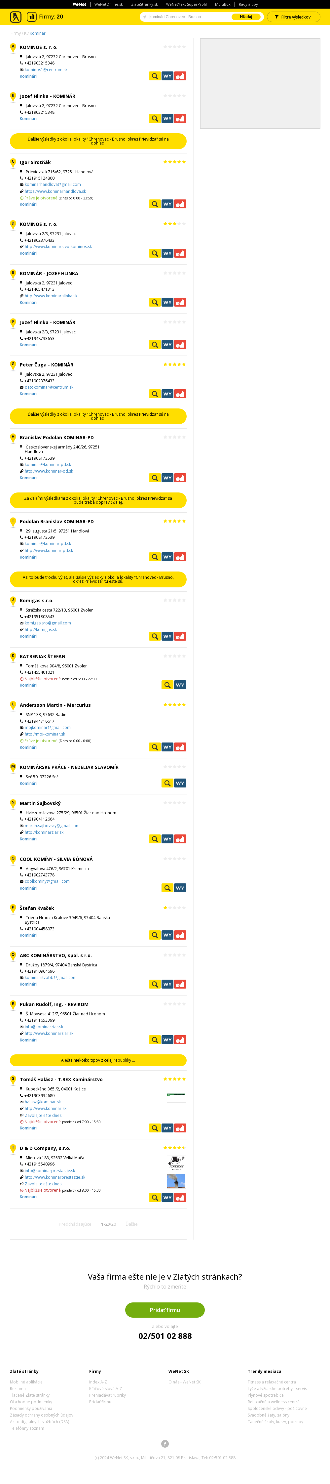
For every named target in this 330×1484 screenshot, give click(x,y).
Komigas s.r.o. (37, 600)
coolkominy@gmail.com (47, 881)
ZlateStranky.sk (144, 4)
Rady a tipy (248, 4)
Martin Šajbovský (40, 803)
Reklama (18, 1388)
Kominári (38, 33)
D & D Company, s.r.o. (45, 1148)
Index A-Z (98, 1382)
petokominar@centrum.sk (49, 387)
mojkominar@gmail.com (48, 727)
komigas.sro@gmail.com (48, 623)
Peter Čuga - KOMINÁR (46, 364)
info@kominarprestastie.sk (50, 1170)
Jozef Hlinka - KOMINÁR (47, 96)
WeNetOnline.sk (108, 4)
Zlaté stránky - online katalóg (16, 17)
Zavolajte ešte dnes (43, 1115)
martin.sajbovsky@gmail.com (52, 825)
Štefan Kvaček (37, 908)
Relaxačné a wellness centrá (274, 1402)
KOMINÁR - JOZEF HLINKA (49, 273)
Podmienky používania (31, 1408)
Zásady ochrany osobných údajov (41, 1415)
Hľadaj (246, 17)
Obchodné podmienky (31, 1402)
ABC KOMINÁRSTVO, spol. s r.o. (56, 955)
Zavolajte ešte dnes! (43, 1184)
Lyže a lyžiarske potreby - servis (277, 1388)
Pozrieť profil (155, 75)
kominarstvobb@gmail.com (51, 977)
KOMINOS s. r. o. (38, 47)
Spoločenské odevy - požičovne (277, 1408)
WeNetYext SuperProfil (186, 4)
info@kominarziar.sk (44, 1027)
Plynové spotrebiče (266, 1395)
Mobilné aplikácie (26, 1382)
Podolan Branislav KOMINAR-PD (57, 521)
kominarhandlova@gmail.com (53, 184)
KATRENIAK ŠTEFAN (42, 656)
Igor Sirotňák (35, 162)
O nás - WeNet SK (184, 1382)
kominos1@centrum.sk (46, 69)
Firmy (16, 33)
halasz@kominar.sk (43, 1102)
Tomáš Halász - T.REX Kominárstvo (61, 1079)
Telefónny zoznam (27, 1428)
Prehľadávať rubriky (107, 1395)
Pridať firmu (165, 1310)
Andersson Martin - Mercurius (55, 705)
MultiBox (223, 4)
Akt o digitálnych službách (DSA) (39, 1421)
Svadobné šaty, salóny (268, 1415)
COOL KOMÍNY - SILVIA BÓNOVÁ (56, 859)
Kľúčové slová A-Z (105, 1388)
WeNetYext (167, 75)
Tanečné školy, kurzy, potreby (275, 1421)
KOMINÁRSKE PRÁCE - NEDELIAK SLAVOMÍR (69, 767)
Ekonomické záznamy (180, 75)
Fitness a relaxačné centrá (272, 1382)
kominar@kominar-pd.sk (48, 464)
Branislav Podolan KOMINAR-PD (57, 437)
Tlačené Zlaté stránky (30, 1395)
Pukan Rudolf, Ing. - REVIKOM (54, 1004)
